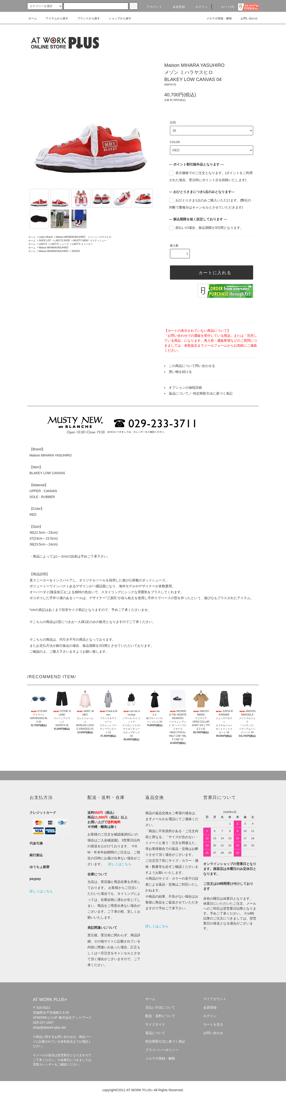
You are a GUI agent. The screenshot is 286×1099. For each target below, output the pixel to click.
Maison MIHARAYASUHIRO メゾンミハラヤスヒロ (84, 237)
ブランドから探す (86, 18)
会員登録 (176, 7)
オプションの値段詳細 (185, 387)
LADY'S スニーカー (82, 244)
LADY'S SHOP (62, 240)
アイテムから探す (54, 18)
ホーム (32, 18)
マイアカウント (214, 999)
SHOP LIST (45, 240)
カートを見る (213, 1024)
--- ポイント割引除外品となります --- (196, 164)
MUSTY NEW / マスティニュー (90, 240)
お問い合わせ (246, 18)
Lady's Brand (46, 237)
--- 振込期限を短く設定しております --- (198, 219)
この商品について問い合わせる (192, 366)
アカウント (151, 7)
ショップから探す (117, 18)
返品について (179, 393)
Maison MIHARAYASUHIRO (54, 247)
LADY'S (43, 244)
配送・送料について (160, 1016)
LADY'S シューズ (59, 244)
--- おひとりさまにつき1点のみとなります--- (202, 192)
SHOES (76, 251)
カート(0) (225, 7)
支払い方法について (160, 1007)
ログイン (199, 7)
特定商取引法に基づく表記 (213, 393)
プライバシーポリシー (161, 1050)
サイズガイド (155, 1024)
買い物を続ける (180, 372)
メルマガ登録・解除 (216, 18)
